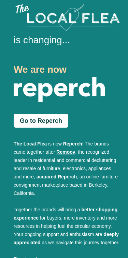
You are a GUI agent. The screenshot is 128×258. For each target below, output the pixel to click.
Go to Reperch (41, 120)
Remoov (65, 152)
